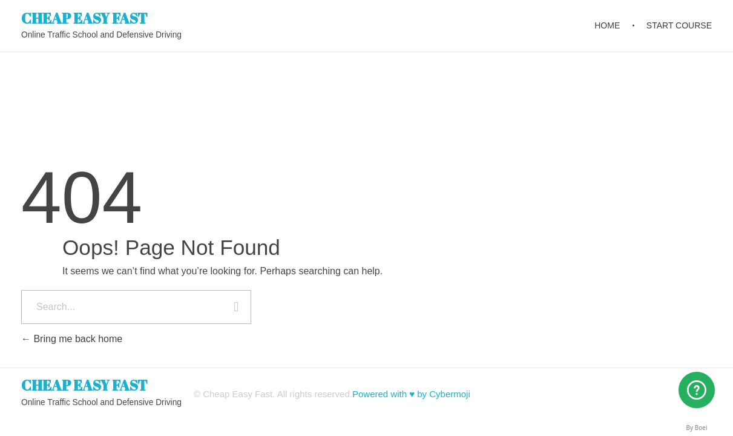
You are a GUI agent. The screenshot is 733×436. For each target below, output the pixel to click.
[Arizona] (697, 390)
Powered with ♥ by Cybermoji (411, 394)
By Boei (697, 427)
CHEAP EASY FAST (84, 17)
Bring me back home (71, 339)
